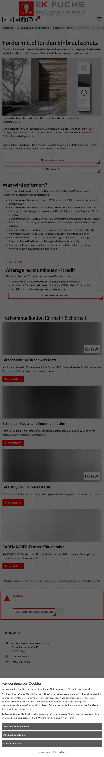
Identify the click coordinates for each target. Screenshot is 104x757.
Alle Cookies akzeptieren (16, 726)
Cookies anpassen (12, 743)
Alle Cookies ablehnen (14, 734)
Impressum (44, 751)
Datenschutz (59, 751)
